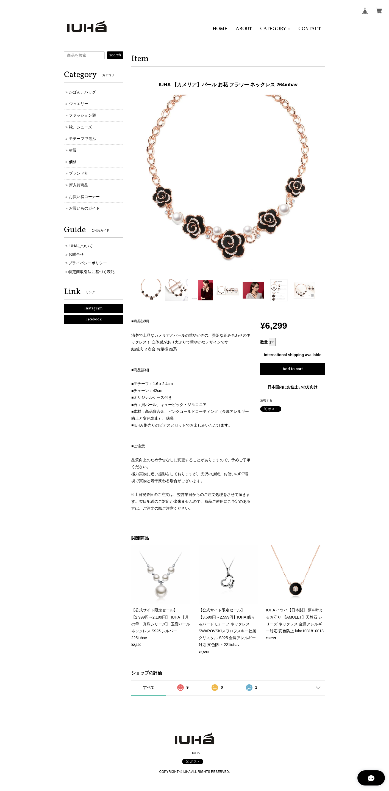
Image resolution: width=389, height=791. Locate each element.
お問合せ (76, 254)
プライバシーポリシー (87, 263)
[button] (275, 29)
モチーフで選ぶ (82, 138)
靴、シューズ (80, 127)
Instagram (93, 308)
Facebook (93, 319)
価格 (73, 162)
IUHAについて (80, 246)
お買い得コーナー (84, 196)
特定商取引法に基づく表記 (91, 272)
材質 (73, 150)
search (115, 55)
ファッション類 (82, 115)
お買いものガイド (84, 208)
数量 (264, 342)
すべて (148, 687)
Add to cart (292, 369)
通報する (266, 400)
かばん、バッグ (82, 92)
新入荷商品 (78, 185)
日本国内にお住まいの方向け (293, 387)
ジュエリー (78, 103)
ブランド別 (78, 173)
